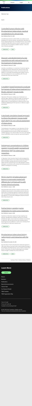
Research (12, 2)
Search (2, 19)
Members (3, 279)
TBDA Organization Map (7, 294)
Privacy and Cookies (5, 304)
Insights (21, 2)
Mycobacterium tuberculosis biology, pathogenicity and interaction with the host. (14, 237)
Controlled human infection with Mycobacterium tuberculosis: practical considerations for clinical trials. (14, 31)
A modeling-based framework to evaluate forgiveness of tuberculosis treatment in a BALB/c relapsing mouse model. (15, 89)
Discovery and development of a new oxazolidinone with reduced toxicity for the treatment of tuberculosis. (14, 60)
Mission (3, 277)
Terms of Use (4, 302)
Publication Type (5, 14)
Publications (4, 281)
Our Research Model (6, 289)
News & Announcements (7, 284)
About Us (4, 2)
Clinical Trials (4, 286)
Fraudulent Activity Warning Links (8, 306)
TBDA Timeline (5, 291)
